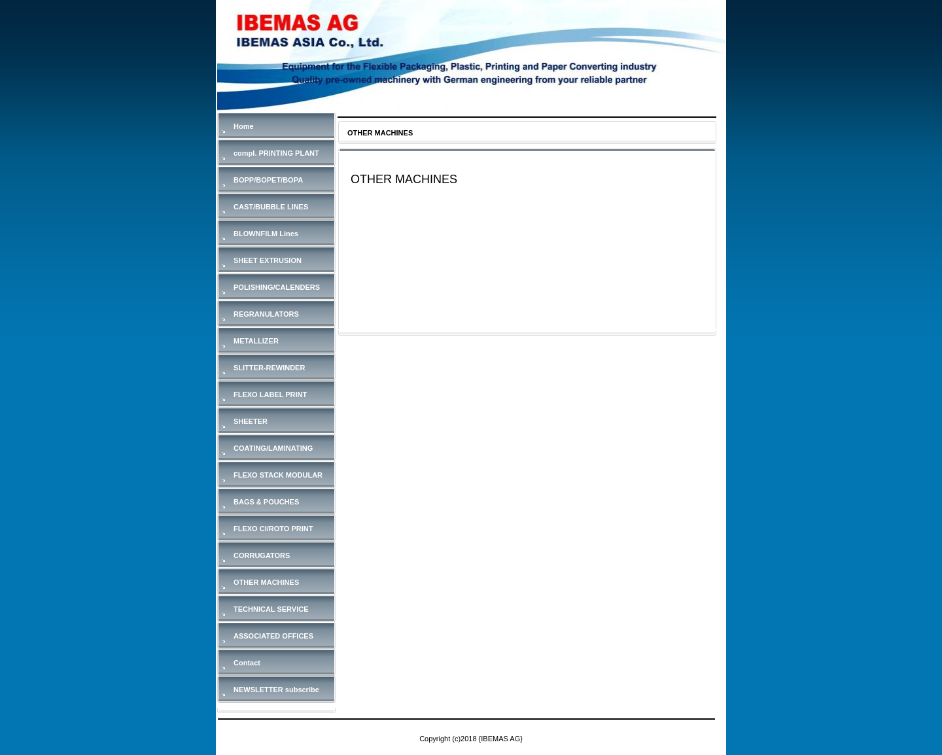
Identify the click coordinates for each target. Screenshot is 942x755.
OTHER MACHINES (266, 582)
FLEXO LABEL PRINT (270, 394)
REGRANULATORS (266, 314)
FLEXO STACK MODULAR (278, 475)
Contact (247, 663)
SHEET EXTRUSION (268, 260)
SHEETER (251, 421)
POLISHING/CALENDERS (277, 287)
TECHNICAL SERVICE (271, 609)
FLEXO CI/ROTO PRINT (273, 529)
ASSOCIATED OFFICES (273, 636)
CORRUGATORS (262, 555)
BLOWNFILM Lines (266, 233)
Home (244, 126)
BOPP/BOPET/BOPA (268, 180)
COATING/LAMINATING (273, 448)
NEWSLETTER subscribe (276, 690)
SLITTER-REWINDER (269, 368)
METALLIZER (256, 341)
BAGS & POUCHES (266, 502)
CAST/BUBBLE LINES (271, 207)
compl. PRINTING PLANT (276, 153)
